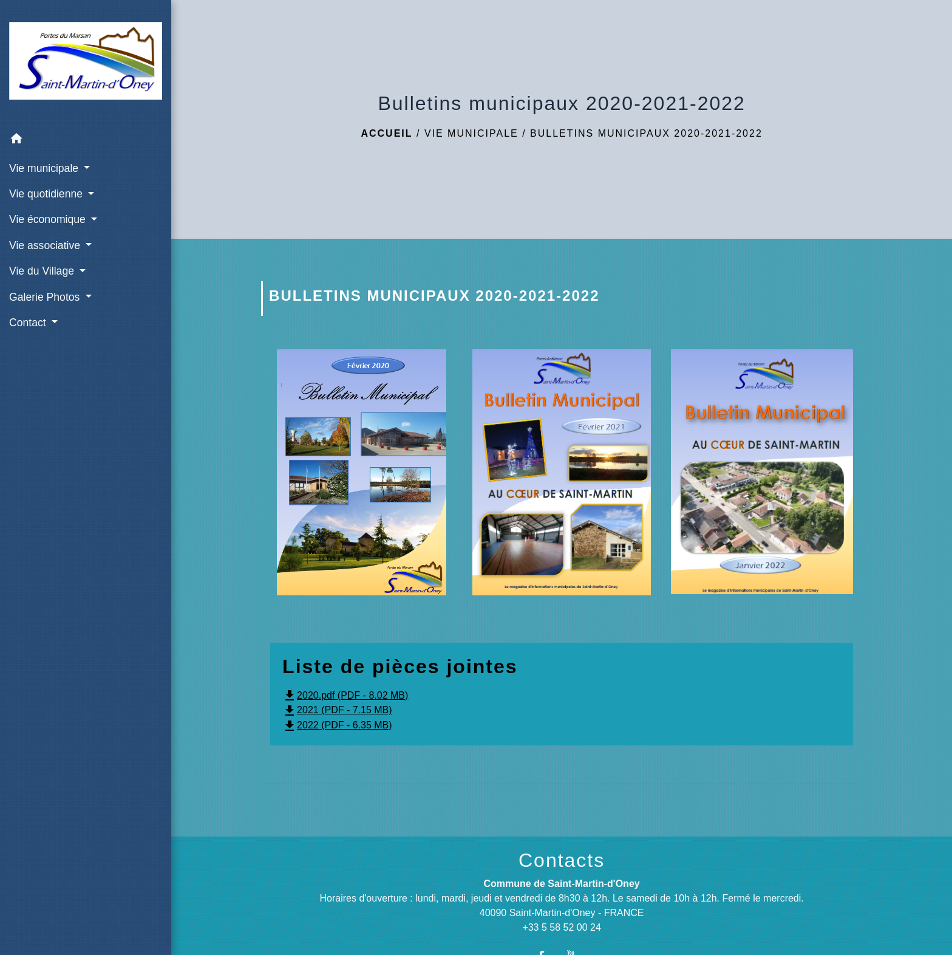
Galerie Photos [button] (46, 297)
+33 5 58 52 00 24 (561, 927)
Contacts (561, 860)
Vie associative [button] (46, 245)
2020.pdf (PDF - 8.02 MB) (345, 695)
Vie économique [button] (49, 219)
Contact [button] (29, 323)
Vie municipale (471, 133)
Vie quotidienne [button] (47, 194)
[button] (85, 140)
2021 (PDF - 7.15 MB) (337, 710)
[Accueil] (85, 63)
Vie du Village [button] (43, 271)
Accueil (386, 133)
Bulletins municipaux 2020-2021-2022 (646, 133)
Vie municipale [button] (45, 168)
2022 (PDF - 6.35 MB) (337, 725)
